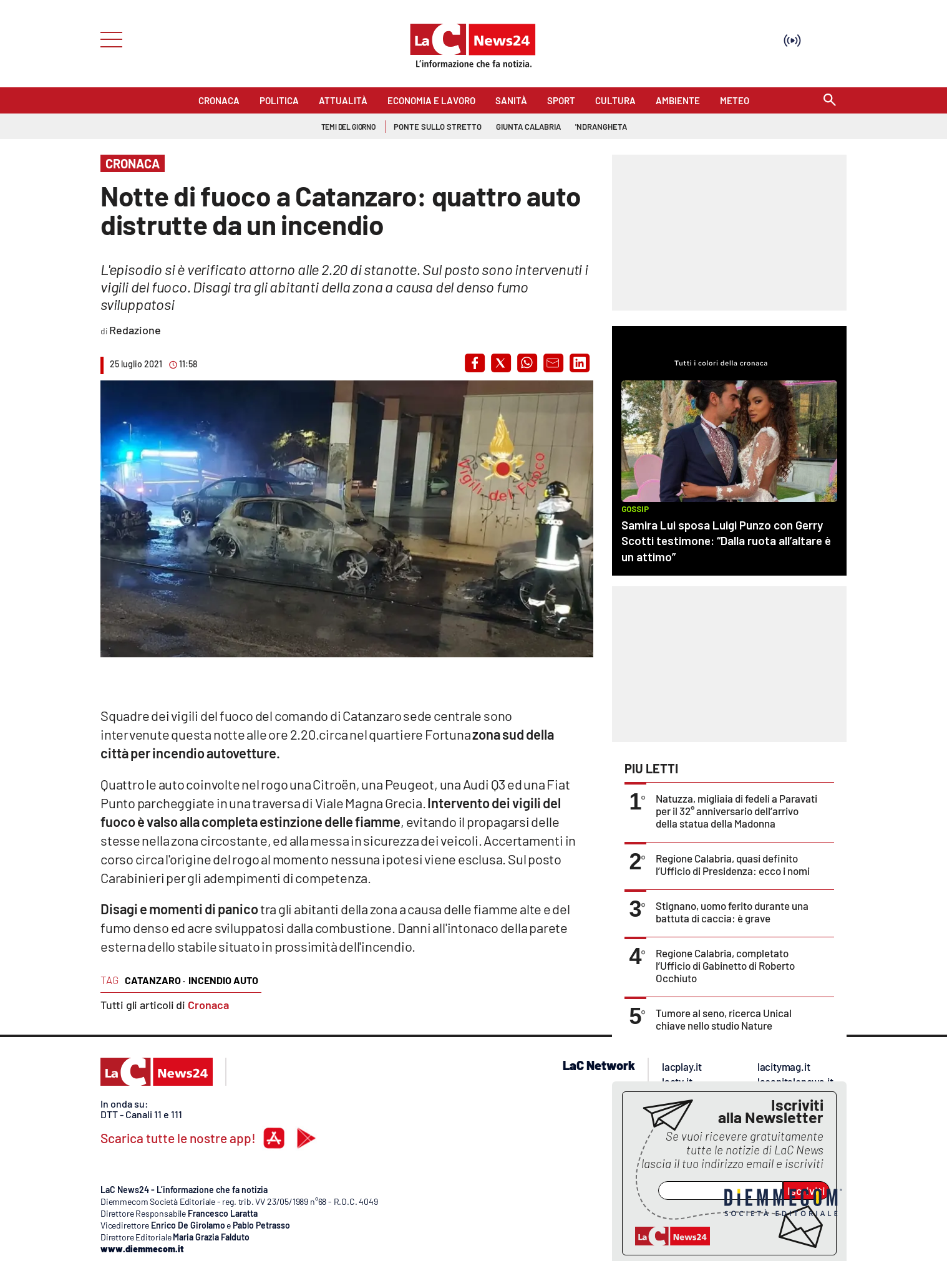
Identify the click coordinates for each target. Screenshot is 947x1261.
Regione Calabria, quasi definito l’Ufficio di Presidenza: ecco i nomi (733, 864)
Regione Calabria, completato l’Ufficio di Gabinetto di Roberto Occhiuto (725, 965)
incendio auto (223, 980)
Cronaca (208, 1005)
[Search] (829, 101)
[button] (475, 363)
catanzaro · (155, 980)
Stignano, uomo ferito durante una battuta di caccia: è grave (732, 911)
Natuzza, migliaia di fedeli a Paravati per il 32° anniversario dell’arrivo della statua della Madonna (736, 810)
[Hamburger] (107, 38)
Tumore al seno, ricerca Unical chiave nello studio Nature (724, 1019)
